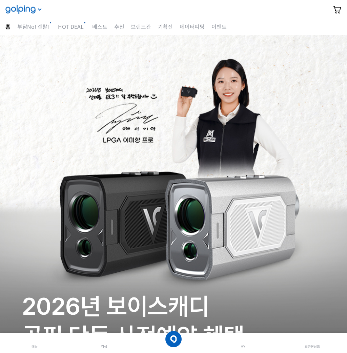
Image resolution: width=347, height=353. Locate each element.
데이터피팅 (192, 26)
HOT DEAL (70, 26)
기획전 (165, 26)
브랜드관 (141, 26)
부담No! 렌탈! (33, 26)
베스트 (99, 26)
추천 (119, 26)
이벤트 (218, 26)
